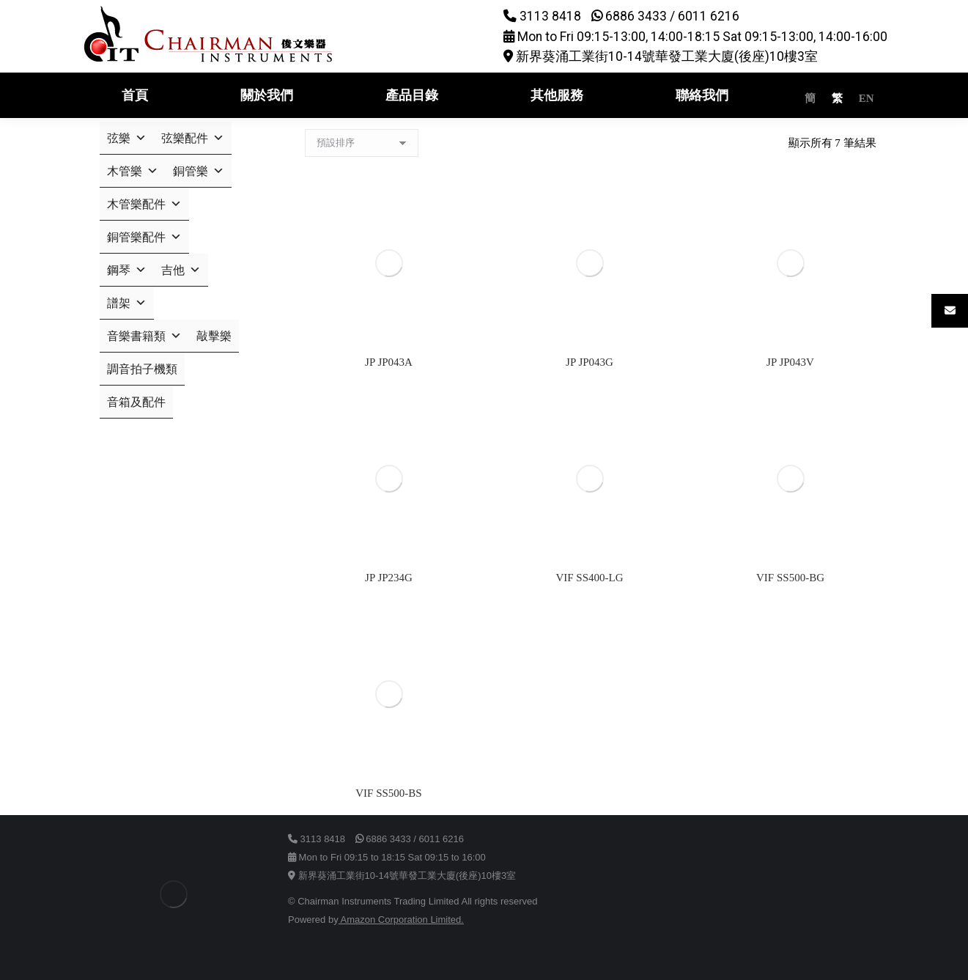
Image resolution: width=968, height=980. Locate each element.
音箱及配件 (136, 402)
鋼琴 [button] (127, 270)
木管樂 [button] (132, 171)
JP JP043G (589, 362)
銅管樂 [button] (198, 171)
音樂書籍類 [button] (144, 336)
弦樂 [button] (127, 138)
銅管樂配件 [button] (144, 237)
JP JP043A (389, 362)
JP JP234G (389, 577)
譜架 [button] (127, 303)
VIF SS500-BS (388, 793)
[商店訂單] (361, 143)
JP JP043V (790, 362)
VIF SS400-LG (589, 577)
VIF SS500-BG (790, 577)
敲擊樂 (214, 336)
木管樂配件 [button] (144, 204)
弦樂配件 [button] (192, 138)
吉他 (181, 270)
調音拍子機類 (142, 369)
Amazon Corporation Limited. (401, 919)
